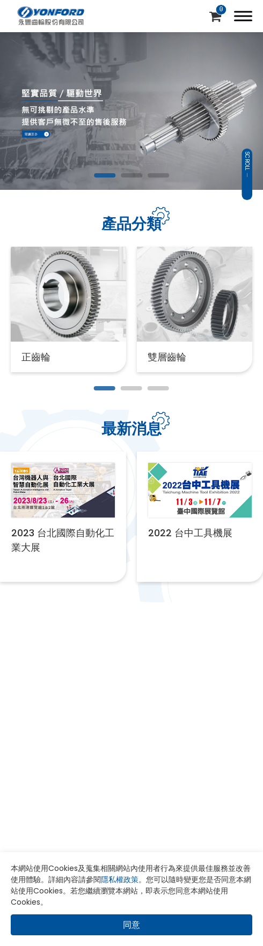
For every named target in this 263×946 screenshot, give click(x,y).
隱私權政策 (119, 879)
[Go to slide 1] (104, 175)
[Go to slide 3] (158, 175)
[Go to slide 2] (131, 175)
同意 (131, 925)
